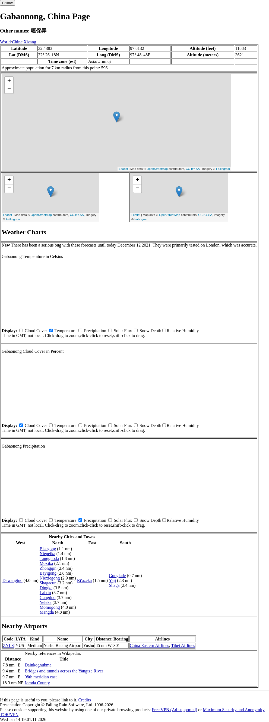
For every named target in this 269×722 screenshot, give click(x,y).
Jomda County (37, 683)
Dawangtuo (12, 580)
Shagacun (48, 583)
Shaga (114, 585)
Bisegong (48, 548)
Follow (7, 3)
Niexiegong (50, 578)
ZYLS (8, 645)
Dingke (46, 587)
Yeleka (46, 602)
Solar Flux (123, 330)
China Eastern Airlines (149, 645)
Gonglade (117, 575)
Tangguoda (49, 558)
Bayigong (48, 573)
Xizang (30, 42)
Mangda (47, 612)
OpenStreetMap (157, 168)
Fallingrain (223, 168)
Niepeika (47, 553)
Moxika (46, 563)
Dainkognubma (38, 665)
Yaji (112, 580)
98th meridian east (41, 677)
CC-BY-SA (193, 168)
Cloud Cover (36, 330)
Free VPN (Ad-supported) (174, 709)
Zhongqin (48, 568)
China (17, 42)
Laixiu (45, 592)
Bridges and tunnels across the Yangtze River (64, 671)
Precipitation (95, 330)
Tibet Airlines (183, 645)
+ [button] (9, 81)
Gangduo (48, 597)
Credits (84, 700)
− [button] (9, 89)
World (5, 42)
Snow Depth (150, 330)
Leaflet (123, 168)
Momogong (50, 607)
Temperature (66, 330)
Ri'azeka (84, 580)
